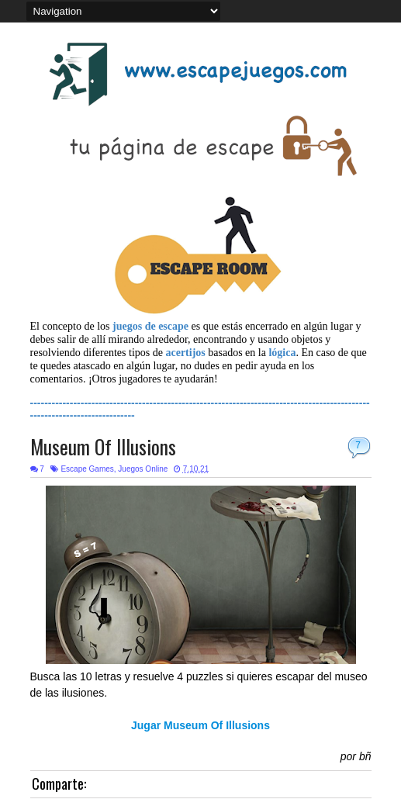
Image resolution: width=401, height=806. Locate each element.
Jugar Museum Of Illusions (200, 725)
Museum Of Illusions (103, 446)
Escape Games (86, 469)
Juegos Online (143, 469)
